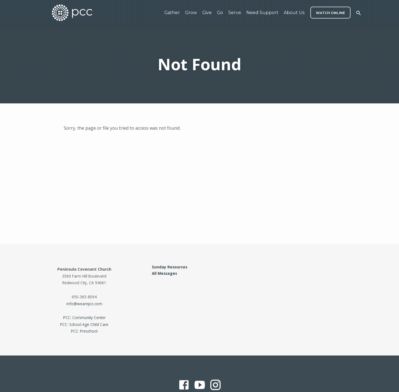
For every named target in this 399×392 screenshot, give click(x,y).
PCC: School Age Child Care (84, 324)
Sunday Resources (169, 267)
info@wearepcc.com (84, 303)
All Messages (164, 273)
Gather (172, 12)
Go (220, 12)
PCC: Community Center (84, 317)
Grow (191, 12)
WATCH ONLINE (330, 13)
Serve (234, 12)
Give (207, 12)
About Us (294, 12)
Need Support (262, 12)
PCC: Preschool (84, 331)
